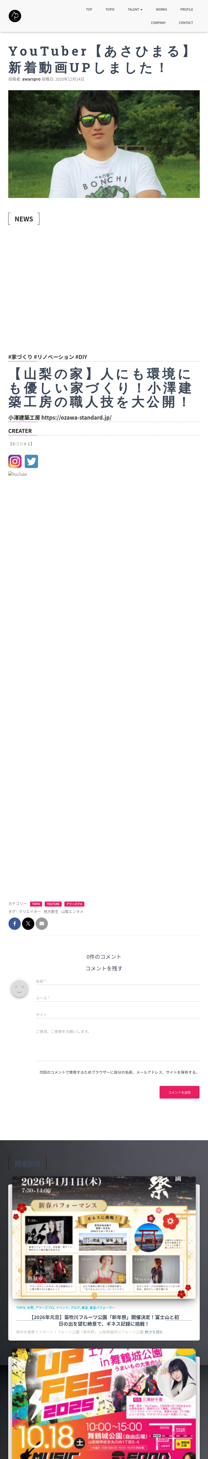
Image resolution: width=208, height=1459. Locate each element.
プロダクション (141, 1243)
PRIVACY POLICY (47, 1447)
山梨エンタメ (72, 509)
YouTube (53, 501)
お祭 (30, 905)
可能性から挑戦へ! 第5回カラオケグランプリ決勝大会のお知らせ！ (100, 1086)
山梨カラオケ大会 (122, 1077)
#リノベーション (54, 357)
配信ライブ (144, 1077)
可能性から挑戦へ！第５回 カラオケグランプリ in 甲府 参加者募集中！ (104, 1260)
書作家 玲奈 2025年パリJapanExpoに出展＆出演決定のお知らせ (91, 1395)
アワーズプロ (74, 501)
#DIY (81, 357)
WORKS (161, 9)
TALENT (135, 9)
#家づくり (20, 357)
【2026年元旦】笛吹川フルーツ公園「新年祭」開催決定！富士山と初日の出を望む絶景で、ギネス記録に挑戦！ (104, 918)
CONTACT (186, 22)
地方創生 (51, 509)
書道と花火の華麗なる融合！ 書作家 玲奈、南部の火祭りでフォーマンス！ (91, 1384)
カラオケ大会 (118, 1243)
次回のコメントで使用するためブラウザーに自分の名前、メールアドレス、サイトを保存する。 (119, 669)
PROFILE (186, 9)
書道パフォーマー (102, 905)
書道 (85, 905)
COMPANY (158, 22)
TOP (89, 9)
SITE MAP (19, 1447)
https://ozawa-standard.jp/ (76, 417)
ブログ (75, 905)
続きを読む (154, 929)
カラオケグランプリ (93, 1077)
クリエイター (30, 509)
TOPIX (110, 9)
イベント (62, 905)
